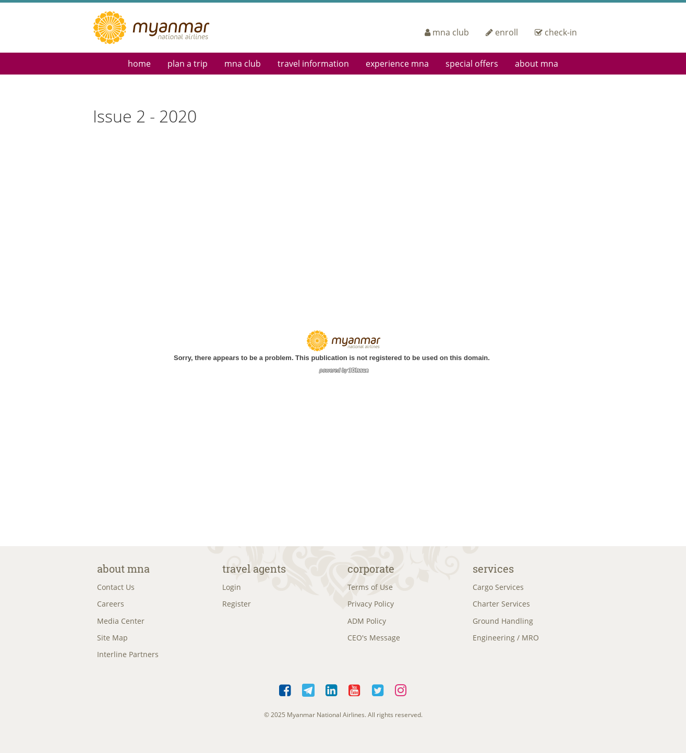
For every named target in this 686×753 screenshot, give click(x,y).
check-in (556, 32)
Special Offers (472, 63)
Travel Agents (254, 568)
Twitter (377, 696)
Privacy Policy (370, 606)
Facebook (285, 696)
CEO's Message (373, 642)
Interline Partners (128, 660)
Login (231, 588)
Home (139, 63)
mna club (447, 32)
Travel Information (313, 63)
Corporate (370, 568)
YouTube (355, 696)
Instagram (401, 696)
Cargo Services (498, 588)
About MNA (536, 63)
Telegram (308, 696)
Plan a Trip (187, 63)
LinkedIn (331, 696)
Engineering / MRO (506, 642)
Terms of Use (370, 588)
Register (236, 606)
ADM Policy (366, 624)
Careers (110, 606)
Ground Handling (503, 624)
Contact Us (116, 588)
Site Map (112, 642)
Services (493, 568)
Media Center (121, 624)
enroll (502, 32)
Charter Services (501, 606)
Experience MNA (397, 63)
